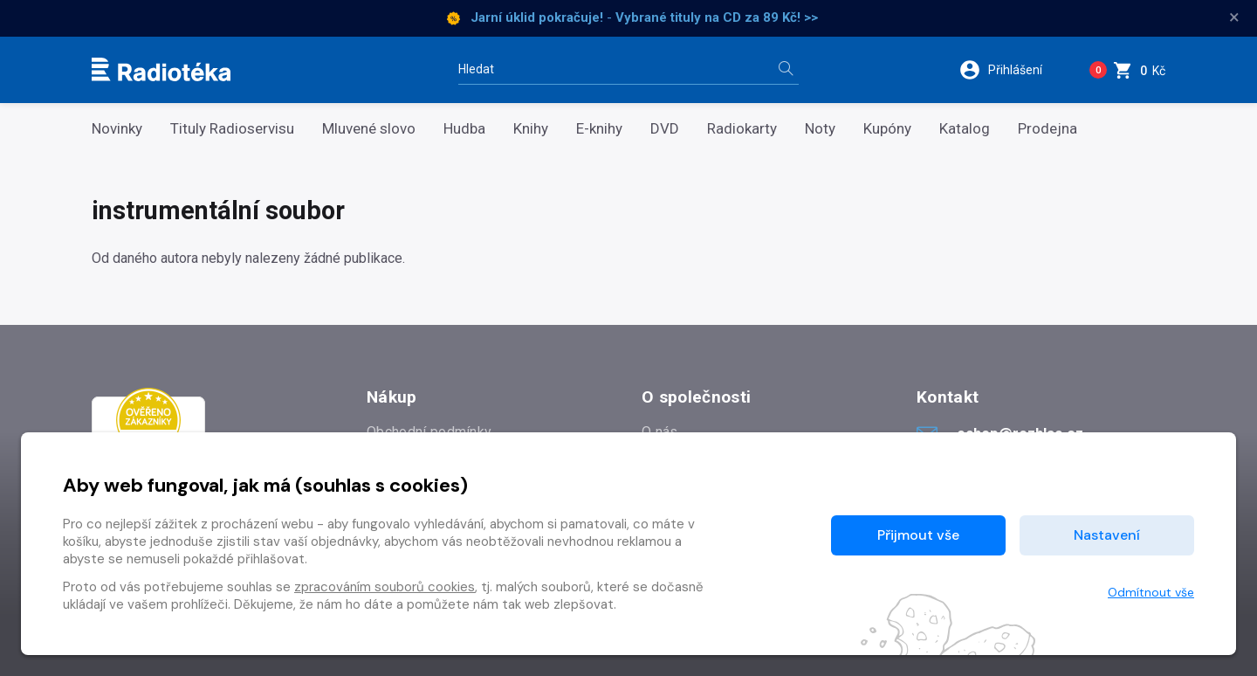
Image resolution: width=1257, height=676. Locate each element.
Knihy (530, 128)
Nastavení (1107, 535)
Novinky (117, 128)
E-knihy (599, 128)
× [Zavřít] (1234, 17)
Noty (820, 128)
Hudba (464, 128)
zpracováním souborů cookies (384, 587)
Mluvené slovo (369, 128)
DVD (664, 128)
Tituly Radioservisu (232, 128)
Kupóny (887, 128)
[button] (1011, 70)
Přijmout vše (918, 535)
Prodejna (1047, 128)
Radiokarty (742, 128)
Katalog (964, 128)
